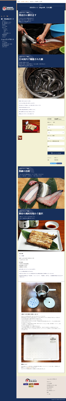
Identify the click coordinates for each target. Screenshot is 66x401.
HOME (18, 1)
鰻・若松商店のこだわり (6, 22)
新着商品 (3, 24)
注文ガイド (4, 41)
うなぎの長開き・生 (6, 33)
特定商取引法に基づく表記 (52, 385)
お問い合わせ (4, 46)
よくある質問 (4, 42)
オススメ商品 (4, 26)
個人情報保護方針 (5, 45)
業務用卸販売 (4, 34)
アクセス (3, 37)
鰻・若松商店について (6, 23)
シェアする (59, 163)
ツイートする (53, 163)
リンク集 (48, 394)
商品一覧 (3, 27)
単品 (4, 31)
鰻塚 (48, 392)
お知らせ (3, 20)
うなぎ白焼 (23, 1)
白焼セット (6, 30)
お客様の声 (4, 35)
